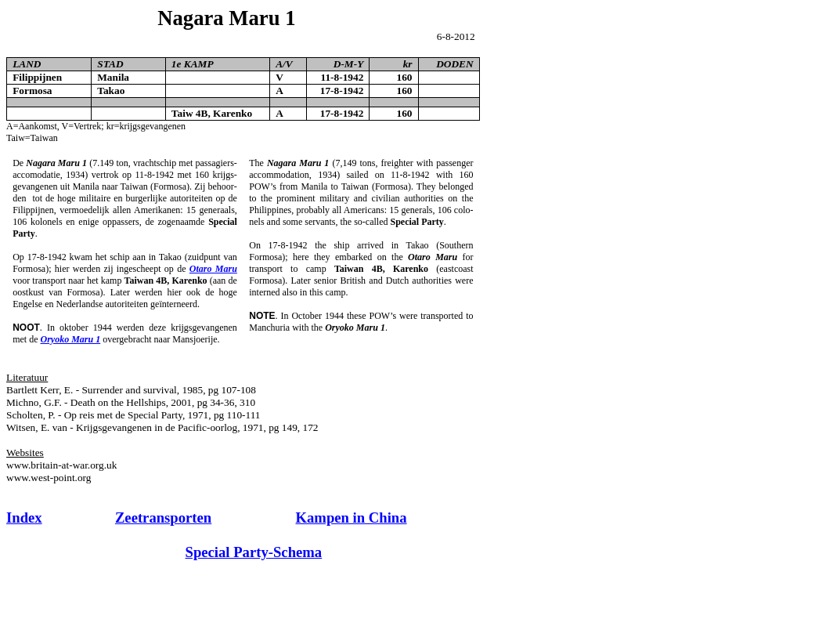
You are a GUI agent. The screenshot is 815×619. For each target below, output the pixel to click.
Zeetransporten (163, 517)
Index (24, 517)
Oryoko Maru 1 (71, 339)
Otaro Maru (213, 268)
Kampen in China (351, 517)
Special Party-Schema (254, 552)
